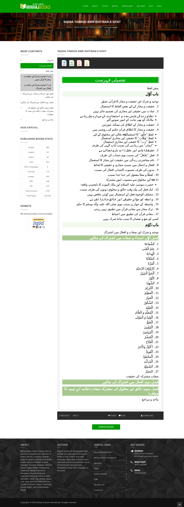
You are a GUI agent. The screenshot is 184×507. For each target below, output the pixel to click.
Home (85, 6)
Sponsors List (99, 485)
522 (47, 162)
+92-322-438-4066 (140, 465)
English (31, 152)
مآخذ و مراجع (47, 119)
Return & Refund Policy (102, 452)
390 (47, 176)
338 (47, 181)
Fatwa (96, 469)
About (95, 6)
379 (47, 186)
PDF (31, 181)
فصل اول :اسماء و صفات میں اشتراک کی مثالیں (37, 95)
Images (31, 176)
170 (47, 172)
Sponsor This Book (106, 427)
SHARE (112, 416)
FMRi (96, 479)
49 (48, 157)
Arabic (31, 157)
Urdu (159, 6)
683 (47, 147)
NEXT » (76, 416)
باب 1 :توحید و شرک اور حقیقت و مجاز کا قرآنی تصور (37, 78)
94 (48, 152)
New (151, 6)
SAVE (122, 416)
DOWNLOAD (147, 416)
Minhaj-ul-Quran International (105, 458)
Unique (31, 147)
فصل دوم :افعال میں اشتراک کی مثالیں (37, 102)
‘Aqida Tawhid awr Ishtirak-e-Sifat (88, 27)
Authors (141, 6)
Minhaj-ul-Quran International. (48, 502)
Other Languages (31, 167)
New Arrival (29, 127)
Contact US (98, 490)
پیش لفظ (49, 71)
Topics (105, 6)
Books (115, 6)
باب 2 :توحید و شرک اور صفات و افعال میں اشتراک (37, 86)
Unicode (31, 172)
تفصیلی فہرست (45, 65)
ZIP (31, 186)
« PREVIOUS (64, 416)
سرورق (50, 60)
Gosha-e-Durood (100, 474)
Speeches (97, 463)
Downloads (127, 6)
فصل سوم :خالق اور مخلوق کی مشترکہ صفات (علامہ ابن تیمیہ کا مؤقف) (39, 111)
